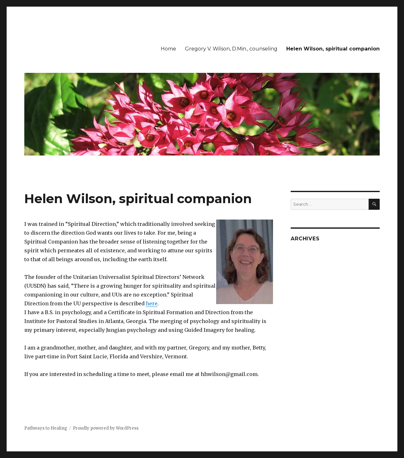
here (151, 303)
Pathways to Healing (45, 428)
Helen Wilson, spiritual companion (333, 49)
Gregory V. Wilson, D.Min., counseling (231, 49)
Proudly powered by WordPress (106, 428)
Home (168, 49)
